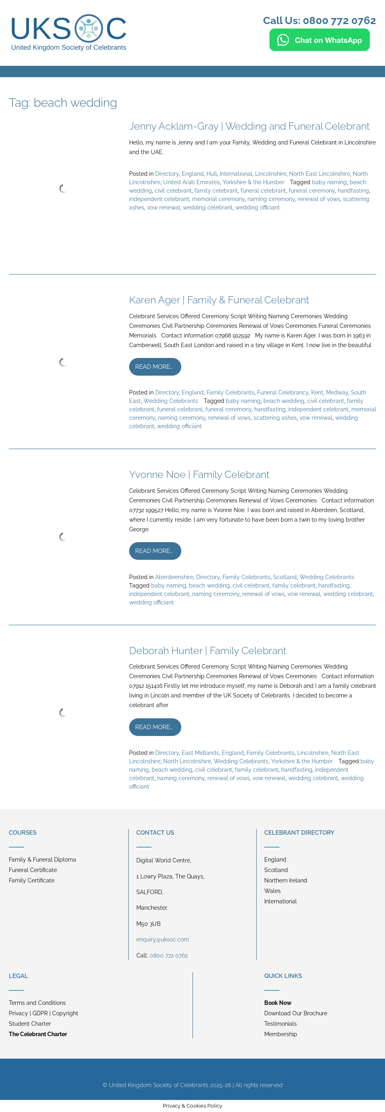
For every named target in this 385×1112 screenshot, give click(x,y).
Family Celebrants (230, 392)
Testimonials (280, 1024)
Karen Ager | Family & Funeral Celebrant (219, 300)
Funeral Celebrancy (282, 392)
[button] (192, 71)
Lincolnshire (270, 174)
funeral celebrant (263, 190)
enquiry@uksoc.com (162, 939)
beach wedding (283, 401)
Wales (272, 891)
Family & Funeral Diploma (42, 859)
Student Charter (30, 1024)
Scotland (285, 577)
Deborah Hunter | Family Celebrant (207, 650)
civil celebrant (173, 190)
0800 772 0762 (169, 955)
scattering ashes (275, 418)
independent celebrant (159, 199)
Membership (280, 1034)
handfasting (353, 190)
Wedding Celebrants (171, 401)
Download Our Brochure (295, 1013)
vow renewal (163, 207)
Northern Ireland (285, 880)
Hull (212, 174)
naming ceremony (271, 199)
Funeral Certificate (33, 870)
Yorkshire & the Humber (253, 182)
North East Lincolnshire (319, 174)
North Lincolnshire (187, 761)
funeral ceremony (312, 190)
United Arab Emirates (191, 182)
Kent (317, 392)
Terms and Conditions (37, 1003)
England (193, 174)
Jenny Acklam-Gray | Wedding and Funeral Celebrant (249, 126)
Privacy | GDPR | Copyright (43, 1013)
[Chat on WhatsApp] (320, 47)
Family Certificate (32, 880)
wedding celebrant (208, 207)
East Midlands (200, 753)
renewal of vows (319, 199)
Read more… (154, 366)
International (236, 174)
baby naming (329, 182)
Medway (337, 392)
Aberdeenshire (174, 577)
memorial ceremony (218, 199)
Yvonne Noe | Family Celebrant (199, 474)
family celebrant (216, 190)
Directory (167, 174)
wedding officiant (257, 207)
